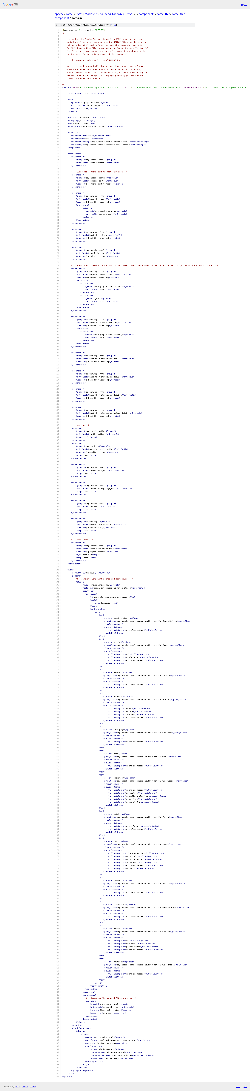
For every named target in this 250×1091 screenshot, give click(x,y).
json (245, 1086)
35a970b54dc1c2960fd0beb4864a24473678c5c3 (104, 14)
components (147, 14)
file (113, 25)
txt (238, 1086)
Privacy (25, 1086)
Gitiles (17, 1086)
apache (59, 14)
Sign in (244, 4)
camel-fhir (163, 14)
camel (69, 14)
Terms (33, 1086)
